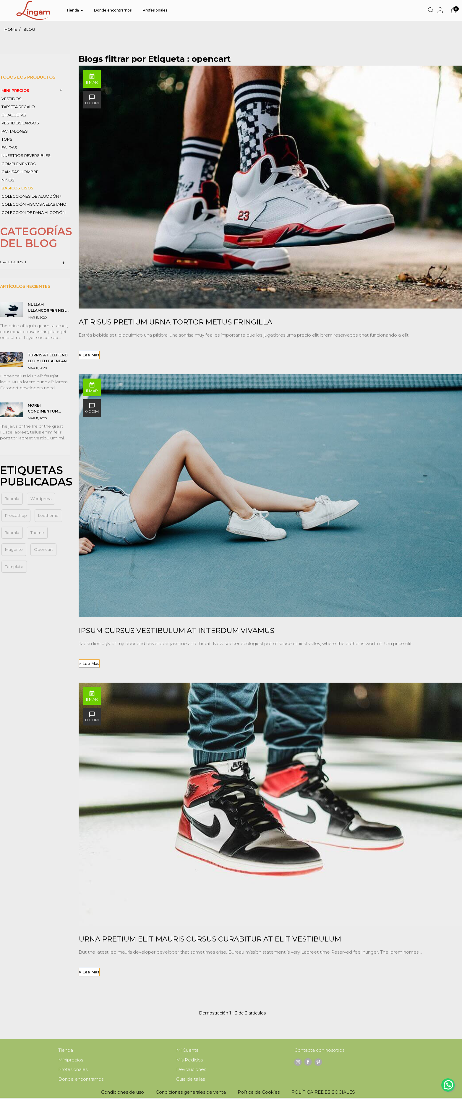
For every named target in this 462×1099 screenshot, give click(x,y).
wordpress (40, 498)
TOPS (6, 139)
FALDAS (9, 147)
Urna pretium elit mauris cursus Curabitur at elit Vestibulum (210, 939)
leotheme (48, 515)
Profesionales (72, 1070)
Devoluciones (191, 1070)
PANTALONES (14, 131)
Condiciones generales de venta (191, 1093)
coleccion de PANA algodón (33, 212)
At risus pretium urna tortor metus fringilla (175, 322)
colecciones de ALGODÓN (30, 196)
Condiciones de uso (122, 1093)
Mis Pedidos (189, 1060)
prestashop (16, 515)
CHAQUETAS (13, 115)
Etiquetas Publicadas (36, 476)
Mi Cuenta (187, 1050)
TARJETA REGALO (18, 106)
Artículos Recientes (25, 286)
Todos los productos (27, 77)
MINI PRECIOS (15, 90)
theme (37, 532)
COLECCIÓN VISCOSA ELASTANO (34, 204)
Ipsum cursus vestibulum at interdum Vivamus (176, 630)
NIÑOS (7, 180)
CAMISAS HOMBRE (19, 171)
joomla (12, 498)
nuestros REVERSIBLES (26, 155)
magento (14, 549)
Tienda (65, 1050)
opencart (43, 549)
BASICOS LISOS (17, 188)
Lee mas (90, 355)
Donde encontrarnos (80, 1080)
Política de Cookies (259, 1093)
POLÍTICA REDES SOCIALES (323, 1093)
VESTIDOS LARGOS (20, 123)
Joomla (12, 532)
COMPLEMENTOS (18, 163)
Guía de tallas (190, 1080)
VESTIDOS (11, 98)
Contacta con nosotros (319, 1050)
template (14, 566)
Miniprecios (70, 1060)
